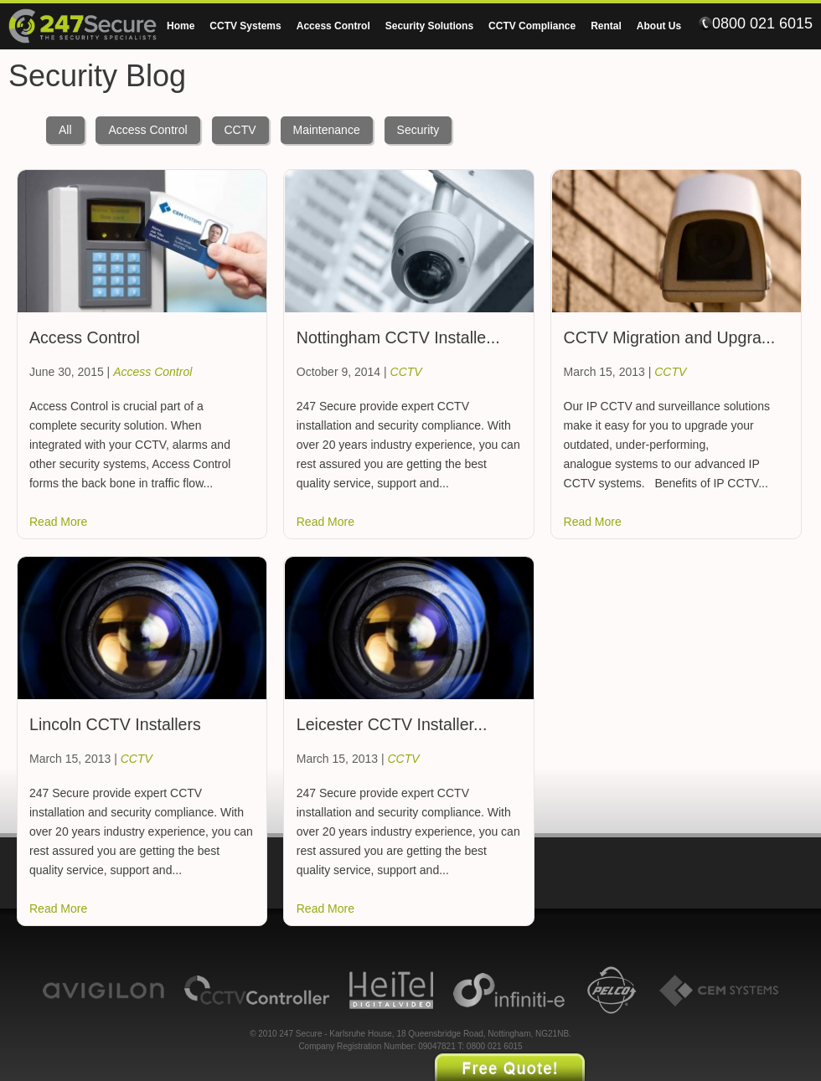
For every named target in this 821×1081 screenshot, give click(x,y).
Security (418, 129)
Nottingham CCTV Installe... (398, 337)
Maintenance (326, 129)
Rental (606, 26)
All (65, 129)
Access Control (333, 26)
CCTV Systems (245, 26)
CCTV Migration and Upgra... (670, 337)
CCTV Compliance (532, 26)
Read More (58, 521)
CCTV (240, 129)
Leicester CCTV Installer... (392, 724)
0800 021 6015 (756, 23)
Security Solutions (429, 26)
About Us (659, 26)
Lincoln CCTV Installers (115, 724)
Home (180, 26)
